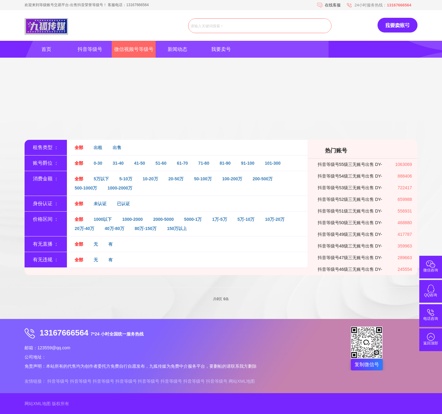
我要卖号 (221, 49)
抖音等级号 (90, 49)
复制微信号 (367, 364)
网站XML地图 (242, 381)
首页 (46, 49)
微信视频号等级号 (133, 49)
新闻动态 (177, 49)
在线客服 (333, 5)
